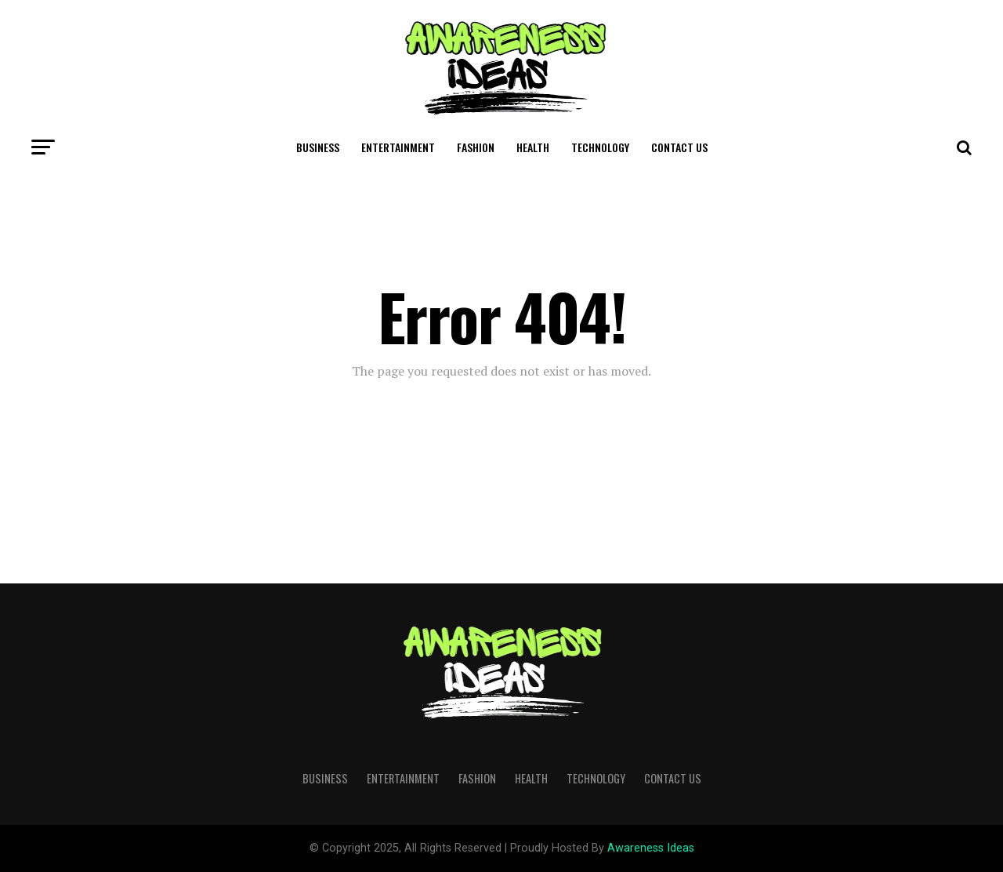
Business (317, 147)
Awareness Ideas (650, 848)
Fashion (475, 147)
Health (532, 147)
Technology (600, 147)
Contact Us (679, 147)
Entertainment (398, 147)
